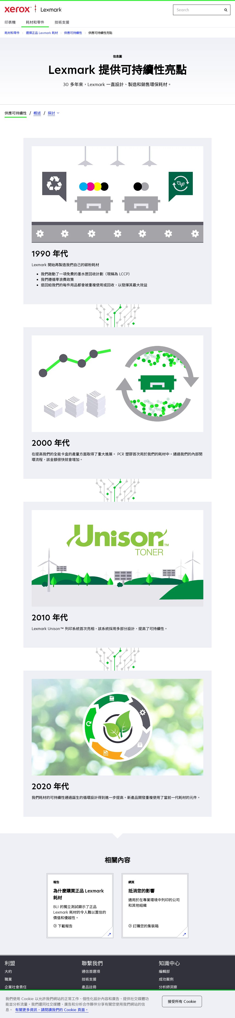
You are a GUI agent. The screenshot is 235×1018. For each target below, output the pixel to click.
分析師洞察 (168, 987)
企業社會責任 (16, 987)
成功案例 (166, 979)
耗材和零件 (35, 22)
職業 (8, 979)
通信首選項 (91, 971)
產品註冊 (89, 987)
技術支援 (62, 22)
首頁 (33, 9)
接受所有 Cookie (182, 1001)
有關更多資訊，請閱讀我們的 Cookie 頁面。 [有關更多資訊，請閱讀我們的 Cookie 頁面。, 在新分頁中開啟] (52, 1009)
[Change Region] (164, 9)
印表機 (10, 22)
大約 (8, 971)
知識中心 (169, 963)
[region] (117, 1004)
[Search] (225, 10)
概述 (37, 113)
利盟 (10, 963)
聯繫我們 (92, 963)
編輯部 (164, 971)
